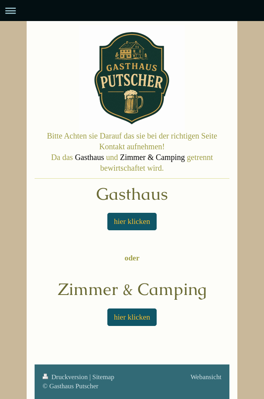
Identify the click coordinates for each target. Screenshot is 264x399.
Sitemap (103, 377)
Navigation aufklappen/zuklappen (132, 10)
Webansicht (205, 377)
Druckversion (66, 377)
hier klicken (132, 221)
